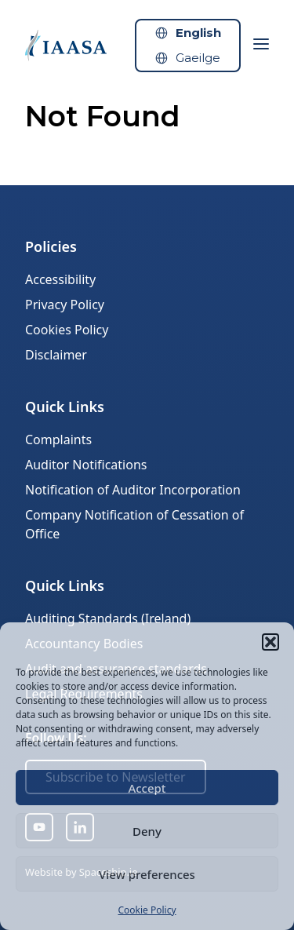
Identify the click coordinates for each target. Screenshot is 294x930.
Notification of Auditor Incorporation (133, 489)
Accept (146, 788)
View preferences (147, 874)
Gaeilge (198, 57)
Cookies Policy (66, 329)
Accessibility (60, 279)
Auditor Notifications (86, 464)
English (198, 32)
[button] (270, 642)
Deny (147, 831)
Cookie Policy (147, 910)
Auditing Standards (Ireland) (108, 618)
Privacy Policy (64, 304)
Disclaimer (56, 354)
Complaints (58, 439)
